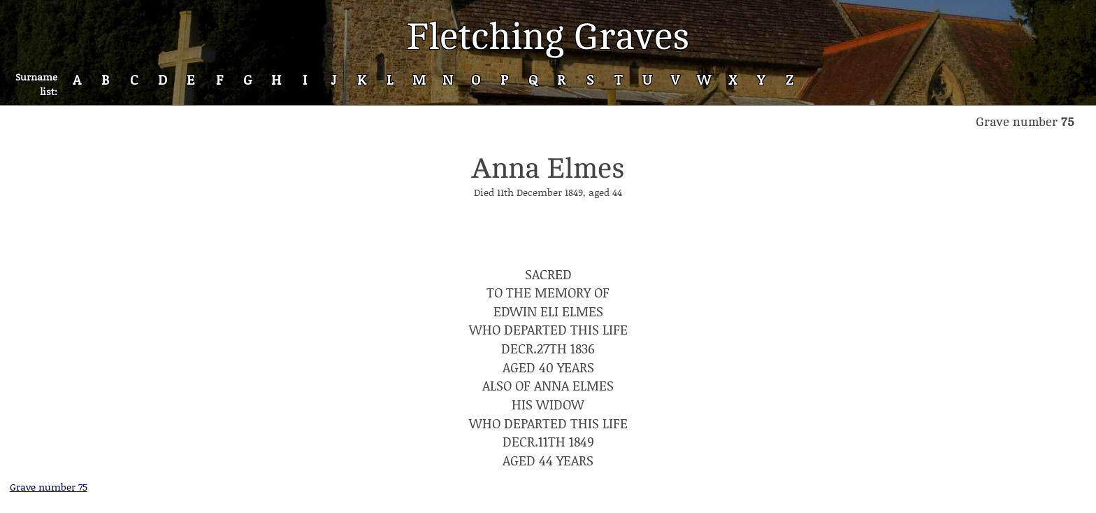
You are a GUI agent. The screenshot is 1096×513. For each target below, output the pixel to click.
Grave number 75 (48, 486)
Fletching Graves (548, 36)
